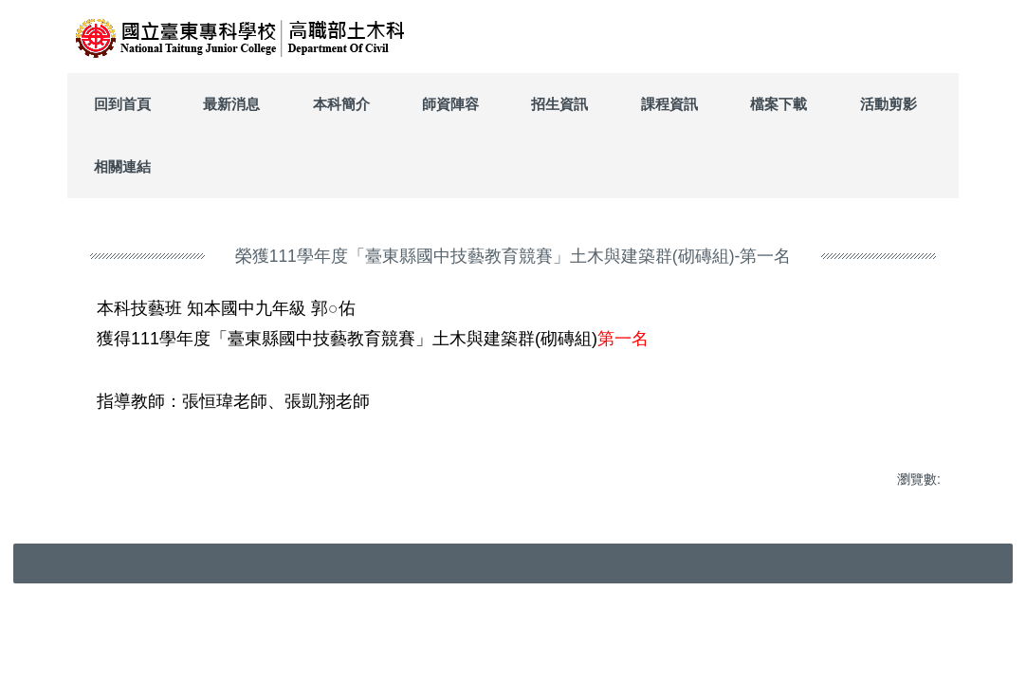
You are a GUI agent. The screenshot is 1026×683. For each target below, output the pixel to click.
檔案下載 (778, 104)
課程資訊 (669, 104)
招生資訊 (559, 104)
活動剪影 (888, 104)
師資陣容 (450, 104)
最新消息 (231, 104)
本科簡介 (341, 104)
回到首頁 (122, 104)
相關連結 (122, 166)
